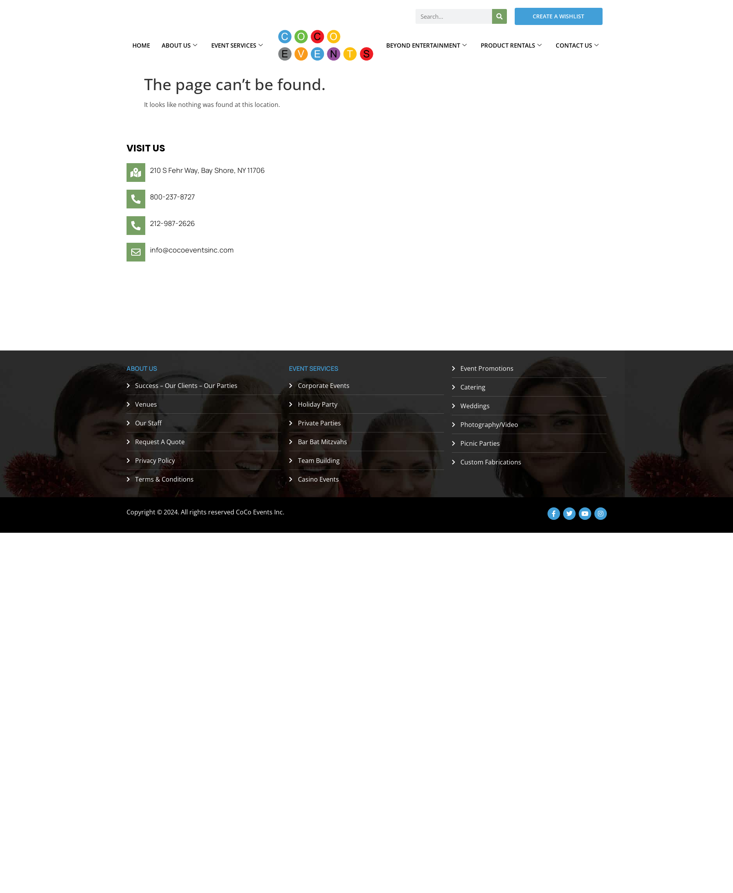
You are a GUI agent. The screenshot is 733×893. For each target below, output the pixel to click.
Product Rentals (511, 45)
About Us (179, 45)
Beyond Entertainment (426, 45)
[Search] (499, 16)
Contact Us (577, 45)
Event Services (237, 45)
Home (141, 45)
